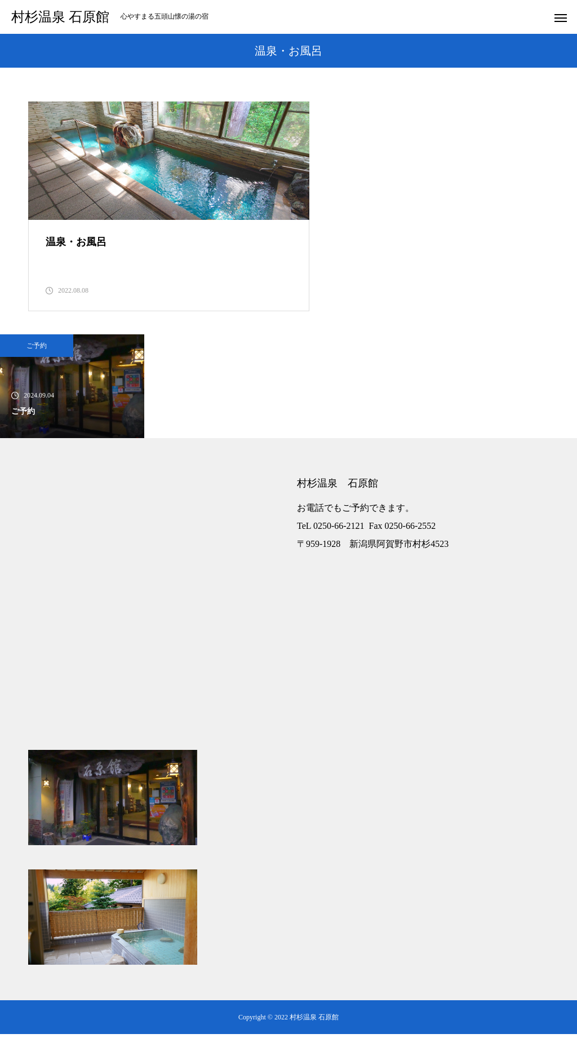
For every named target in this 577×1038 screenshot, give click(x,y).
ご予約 (36, 350)
